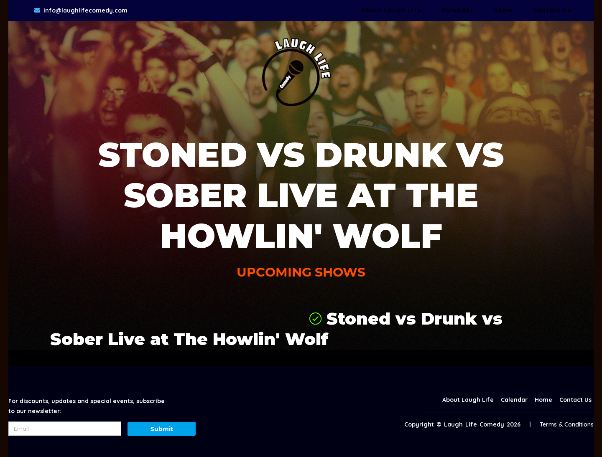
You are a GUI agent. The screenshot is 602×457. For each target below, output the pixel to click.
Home (503, 10)
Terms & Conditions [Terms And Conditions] (567, 424)
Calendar (457, 10)
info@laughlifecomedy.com (85, 10)
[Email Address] (64, 428)
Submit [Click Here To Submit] (161, 429)
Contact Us (552, 10)
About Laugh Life (391, 10)
